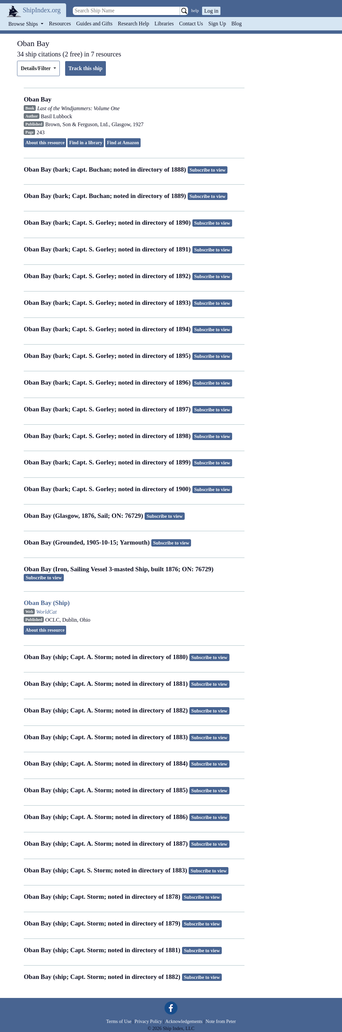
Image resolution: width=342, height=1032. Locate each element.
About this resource (44, 142)
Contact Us (191, 23)
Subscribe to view (208, 170)
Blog (236, 23)
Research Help (133, 23)
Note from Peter (221, 1021)
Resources (60, 23)
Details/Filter (36, 68)
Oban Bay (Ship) (47, 602)
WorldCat (46, 612)
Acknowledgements (183, 1021)
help (195, 10)
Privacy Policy (148, 1021)
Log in (211, 11)
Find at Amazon (123, 142)
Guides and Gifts (94, 23)
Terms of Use (118, 1021)
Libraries (164, 23)
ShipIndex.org (42, 10)
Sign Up (217, 23)
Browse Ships (23, 24)
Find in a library (85, 142)
